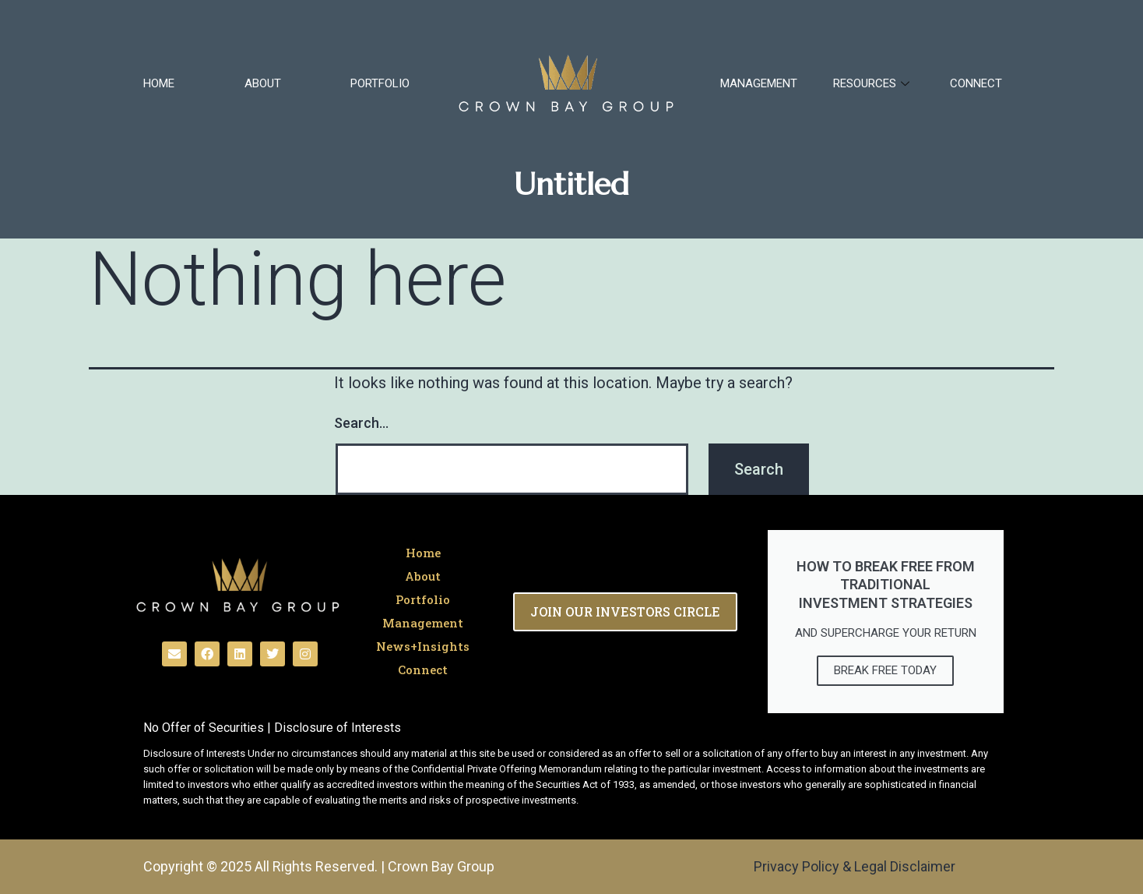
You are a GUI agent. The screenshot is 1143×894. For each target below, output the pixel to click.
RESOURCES (873, 83)
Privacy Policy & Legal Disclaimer (854, 866)
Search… (361, 423)
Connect (976, 83)
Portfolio (380, 83)
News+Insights (423, 646)
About (262, 83)
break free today (885, 670)
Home (158, 83)
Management (758, 83)
